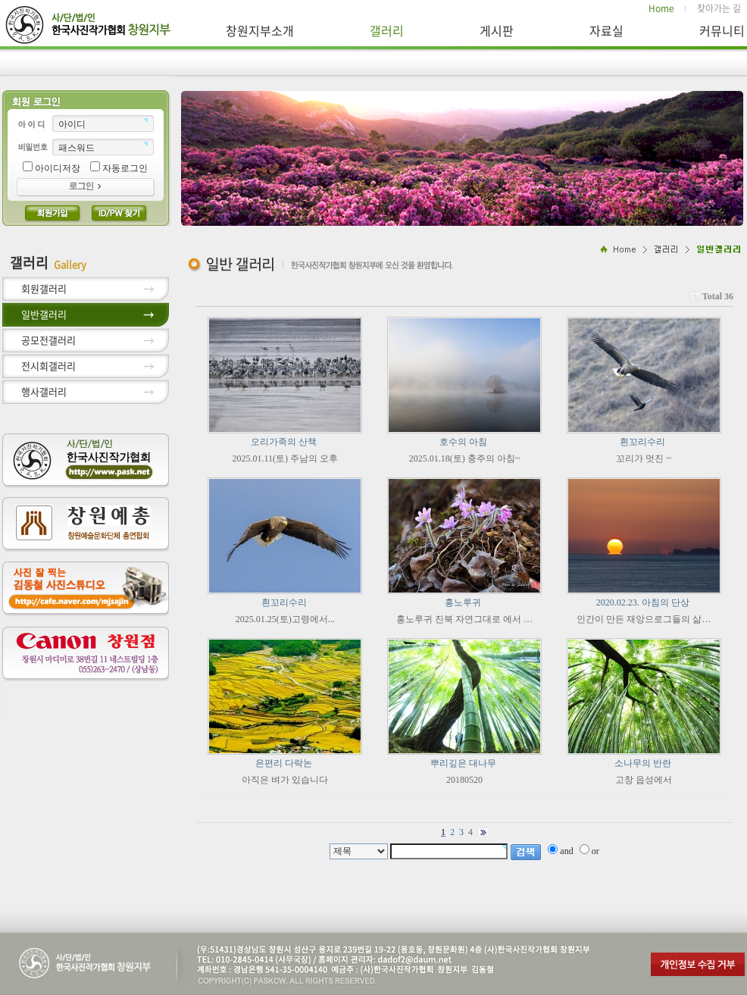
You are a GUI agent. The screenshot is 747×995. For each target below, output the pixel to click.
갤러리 (387, 30)
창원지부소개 (260, 30)
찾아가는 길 (719, 8)
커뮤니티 (722, 30)
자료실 (606, 30)
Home (661, 8)
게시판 (497, 30)
